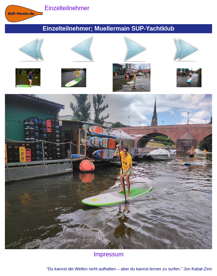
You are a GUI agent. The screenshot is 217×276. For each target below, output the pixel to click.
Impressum (108, 254)
